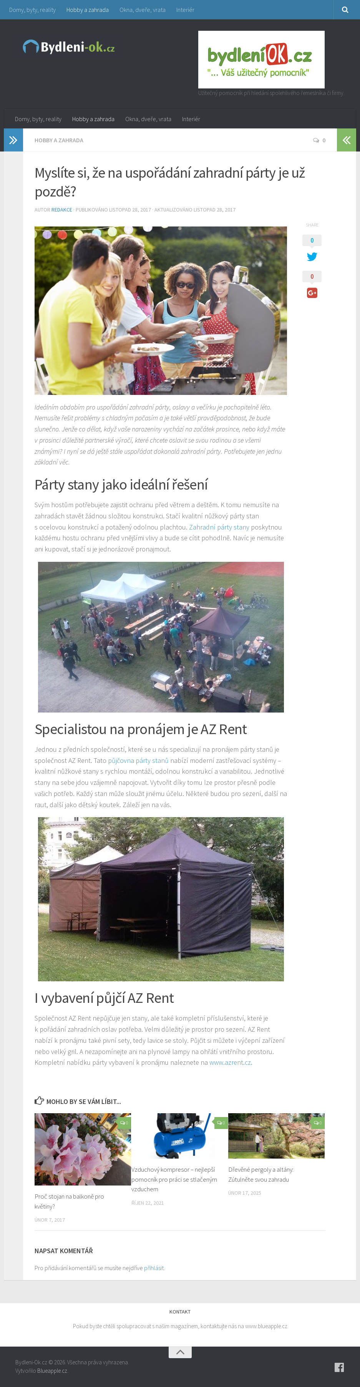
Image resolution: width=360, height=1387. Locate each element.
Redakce (61, 209)
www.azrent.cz (230, 1062)
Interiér (185, 9)
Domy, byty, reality (32, 9)
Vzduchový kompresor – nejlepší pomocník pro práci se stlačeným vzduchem (174, 1179)
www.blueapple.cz (266, 1326)
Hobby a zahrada (87, 9)
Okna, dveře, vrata (142, 9)
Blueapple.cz (52, 1370)
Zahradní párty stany (219, 527)
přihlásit (154, 1268)
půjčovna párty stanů (138, 760)
